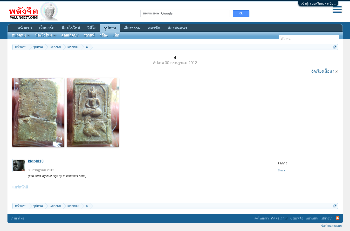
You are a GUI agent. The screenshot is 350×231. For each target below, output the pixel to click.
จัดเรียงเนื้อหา (324, 71)
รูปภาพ (110, 28)
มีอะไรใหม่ (71, 28)
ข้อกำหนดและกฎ (331, 225)
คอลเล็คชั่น (70, 35)
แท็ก (115, 35)
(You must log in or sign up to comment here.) (57, 176)
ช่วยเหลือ (296, 218)
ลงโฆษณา (261, 218)
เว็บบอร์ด (46, 28)
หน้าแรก (24, 28)
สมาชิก (154, 28)
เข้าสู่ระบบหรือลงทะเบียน (318, 3)
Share (281, 170)
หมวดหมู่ (21, 35)
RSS (337, 218)
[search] (184, 13)
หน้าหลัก (312, 218)
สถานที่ (89, 35)
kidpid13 (36, 161)
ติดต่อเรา (279, 218)
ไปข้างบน (326, 218)
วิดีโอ (91, 28)
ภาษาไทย (18, 218)
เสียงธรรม (132, 28)
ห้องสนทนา (177, 28)
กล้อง (103, 35)
